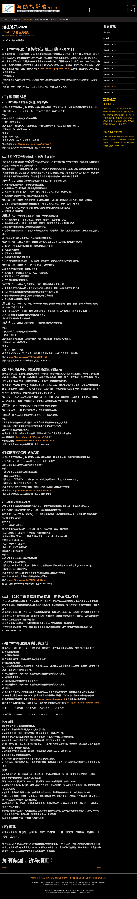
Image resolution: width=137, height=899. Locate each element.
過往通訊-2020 (109, 86)
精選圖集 (62, 19)
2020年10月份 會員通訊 (15, 32)
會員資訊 (26, 19)
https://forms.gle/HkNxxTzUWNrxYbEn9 (32, 144)
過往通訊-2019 (109, 62)
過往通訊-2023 (109, 68)
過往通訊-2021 (109, 80)
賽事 (52, 19)
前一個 (4, 867)
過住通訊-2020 (12, 36)
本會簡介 (15, 19)
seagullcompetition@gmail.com (83, 703)
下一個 (99, 867)
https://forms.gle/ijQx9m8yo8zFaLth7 (34, 437)
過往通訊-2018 (109, 92)
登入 (128, 5)
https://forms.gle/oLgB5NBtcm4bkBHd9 (27, 580)
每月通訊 (107, 38)
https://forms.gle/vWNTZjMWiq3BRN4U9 (27, 357)
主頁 (5, 19)
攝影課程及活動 (40, 19)
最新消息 (107, 32)
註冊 (133, 5)
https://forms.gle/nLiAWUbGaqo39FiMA (35, 441)
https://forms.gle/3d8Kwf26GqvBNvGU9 (32, 490)
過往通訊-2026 (109, 44)
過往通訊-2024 (109, 56)
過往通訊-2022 (109, 74)
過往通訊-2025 (109, 50)
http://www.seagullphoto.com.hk (55, 69)
